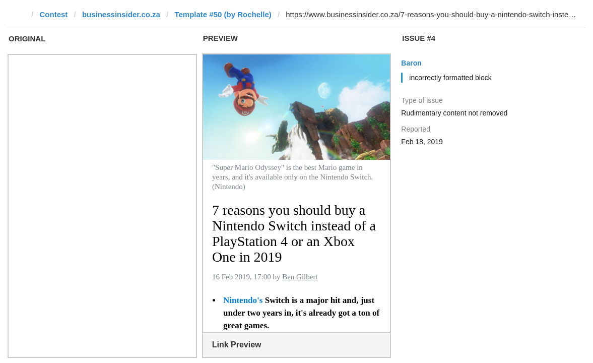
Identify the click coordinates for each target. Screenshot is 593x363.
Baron (411, 63)
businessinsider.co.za (121, 14)
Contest (54, 14)
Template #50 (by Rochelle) (222, 14)
